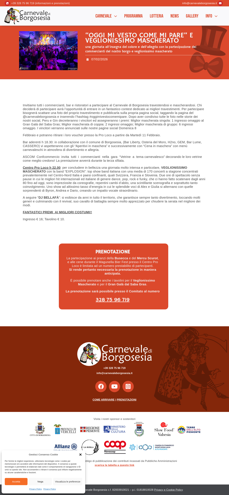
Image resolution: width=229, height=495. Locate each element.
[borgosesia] (40, 423)
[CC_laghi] (152, 441)
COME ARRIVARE (103, 399)
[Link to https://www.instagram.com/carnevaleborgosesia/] (128, 386)
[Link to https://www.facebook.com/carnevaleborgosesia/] (100, 386)
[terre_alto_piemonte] (189, 423)
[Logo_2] (28, 8)
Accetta (16, 481)
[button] (80, 454)
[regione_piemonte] (90, 423)
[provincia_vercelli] (65, 423)
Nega (40, 481)
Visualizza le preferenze (67, 481)
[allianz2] (65, 441)
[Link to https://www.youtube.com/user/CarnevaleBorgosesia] (114, 386)
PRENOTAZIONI (126, 399)
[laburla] (90, 441)
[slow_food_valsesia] (164, 423)
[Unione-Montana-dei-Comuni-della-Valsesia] (139, 423)
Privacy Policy (35, 489)
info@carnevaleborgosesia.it (199, 3)
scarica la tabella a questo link (114, 465)
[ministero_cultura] (114, 423)
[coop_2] (115, 441)
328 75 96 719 (113, 300)
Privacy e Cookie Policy (168, 489)
